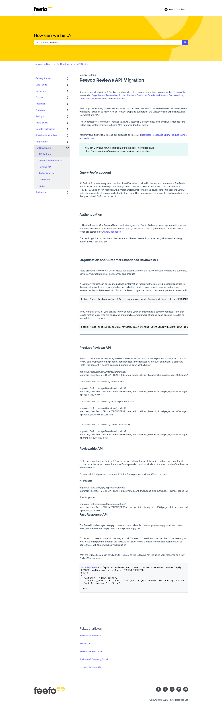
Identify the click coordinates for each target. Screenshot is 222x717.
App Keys (128, 228)
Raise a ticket (174, 9)
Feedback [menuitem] (40, 103)
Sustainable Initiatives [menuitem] (46, 135)
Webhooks (89, 138)
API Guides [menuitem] (45, 154)
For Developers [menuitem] (43, 148)
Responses (157, 134)
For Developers (64, 64)
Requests (146, 134)
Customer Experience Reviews (152, 95)
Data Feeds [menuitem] (41, 84)
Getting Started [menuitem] (43, 78)
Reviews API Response (91, 656)
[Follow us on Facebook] (158, 693)
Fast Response (119, 98)
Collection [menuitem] (40, 91)
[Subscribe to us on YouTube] (185, 693)
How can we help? (52, 35)
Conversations (176, 95)
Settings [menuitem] (39, 116)
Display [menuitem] (39, 97)
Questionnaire (87, 98)
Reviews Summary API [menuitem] (50, 160)
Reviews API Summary (90, 640)
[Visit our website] (165, 693)
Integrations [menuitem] (41, 141)
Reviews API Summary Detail (94, 664)
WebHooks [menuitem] (44, 179)
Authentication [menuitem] (46, 173)
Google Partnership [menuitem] (45, 129)
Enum (167, 134)
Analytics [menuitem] (40, 110)
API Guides (82, 64)
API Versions (86, 648)
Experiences (101, 98)
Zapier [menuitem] (42, 186)
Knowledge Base (42, 64)
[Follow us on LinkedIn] (178, 693)
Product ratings (179, 134)
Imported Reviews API (90, 672)
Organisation (98, 95)
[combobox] (108, 42)
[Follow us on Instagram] (172, 693)
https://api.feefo (89, 568)
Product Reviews (127, 95)
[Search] (185, 42)
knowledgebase (112, 231)
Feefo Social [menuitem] (41, 122)
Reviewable (111, 95)
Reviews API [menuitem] (45, 167)
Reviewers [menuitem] (40, 192)
